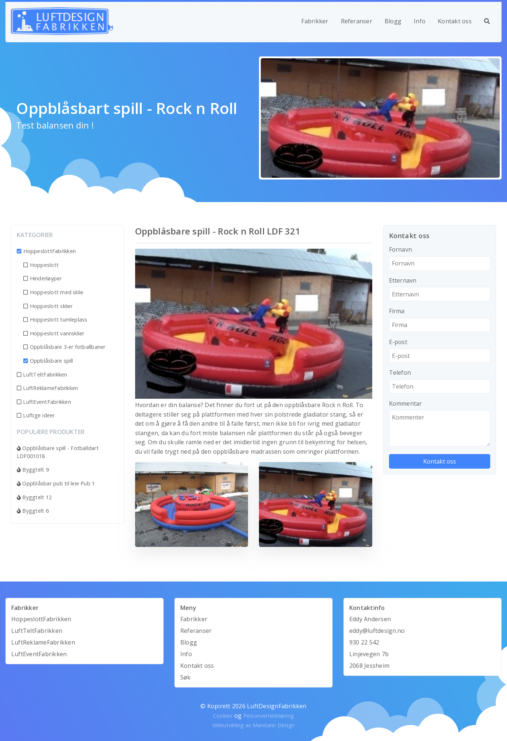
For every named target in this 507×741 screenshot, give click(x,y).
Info (419, 21)
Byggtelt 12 (34, 497)
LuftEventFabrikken (44, 401)
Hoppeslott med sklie (53, 292)
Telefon (400, 372)
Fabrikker (314, 21)
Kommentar (405, 403)
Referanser (356, 21)
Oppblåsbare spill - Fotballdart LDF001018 (58, 452)
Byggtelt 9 (33, 469)
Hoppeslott (41, 264)
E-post (398, 342)
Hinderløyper (42, 278)
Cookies (223, 715)
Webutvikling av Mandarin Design (253, 725)
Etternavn (403, 280)
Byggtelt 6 (33, 510)
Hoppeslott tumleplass (55, 319)
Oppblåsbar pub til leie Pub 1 (56, 483)
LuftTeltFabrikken (42, 374)
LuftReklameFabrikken (47, 388)
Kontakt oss (455, 21)
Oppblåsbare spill (48, 360)
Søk (185, 677)
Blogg (393, 21)
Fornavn (400, 249)
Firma (397, 311)
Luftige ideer (36, 415)
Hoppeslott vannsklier (53, 333)
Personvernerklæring (268, 715)
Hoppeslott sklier (48, 306)
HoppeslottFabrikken (46, 251)
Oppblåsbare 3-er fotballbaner (64, 346)
